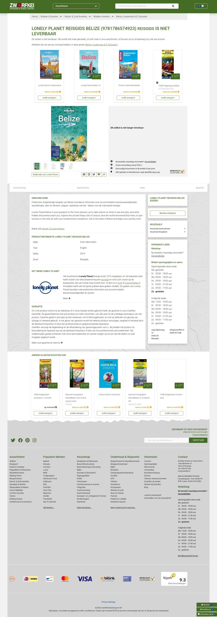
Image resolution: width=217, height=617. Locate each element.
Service (147, 476)
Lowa (45, 470)
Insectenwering (83, 490)
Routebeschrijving (152, 473)
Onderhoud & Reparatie (125, 457)
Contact (147, 461)
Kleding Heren (15, 476)
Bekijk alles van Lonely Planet (45, 174)
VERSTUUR (198, 440)
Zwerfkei (47, 487)
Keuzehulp (83, 457)
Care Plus (47, 490)
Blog (146, 487)
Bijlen (79, 470)
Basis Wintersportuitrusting (88, 467)
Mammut (47, 493)
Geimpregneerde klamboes (122, 473)
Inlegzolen (81, 487)
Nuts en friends (117, 493)
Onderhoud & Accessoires (21, 502)
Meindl (46, 461)
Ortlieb (46, 496)
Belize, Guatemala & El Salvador (101, 44)
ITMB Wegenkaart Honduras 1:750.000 (42, 396)
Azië (120, 283)
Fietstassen (82, 481)
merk (142, 187)
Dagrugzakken (83, 476)
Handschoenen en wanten (88, 484)
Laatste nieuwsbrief (152, 495)
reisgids (105, 279)
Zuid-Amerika (132, 283)
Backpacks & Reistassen (87, 461)
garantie (200, 187)
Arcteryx (46, 467)
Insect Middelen (16, 490)
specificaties (83, 187)
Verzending (149, 470)
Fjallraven (47, 481)
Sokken (13, 461)
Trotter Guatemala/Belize (129, 85)
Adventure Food (50, 478)
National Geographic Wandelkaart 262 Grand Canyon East (77, 399)
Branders (114, 470)
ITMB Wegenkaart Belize (168, 87)
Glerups (46, 464)
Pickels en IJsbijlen (118, 499)
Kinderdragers (83, 499)
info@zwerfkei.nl (177, 330)
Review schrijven (168, 213)
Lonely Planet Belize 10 (90, 85)
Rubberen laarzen (118, 502)
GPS (112, 478)
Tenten (12, 496)
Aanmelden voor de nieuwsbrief (157, 498)
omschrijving (19, 187)
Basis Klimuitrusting (85, 464)
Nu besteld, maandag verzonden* (136, 162)
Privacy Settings (108, 602)
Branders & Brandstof (86, 473)
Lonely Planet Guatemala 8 (49, 85)
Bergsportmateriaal (119, 464)
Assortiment (76, 6)
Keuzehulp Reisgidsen (158, 232)
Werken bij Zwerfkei (152, 484)
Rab (45, 484)
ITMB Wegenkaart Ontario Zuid (171, 396)
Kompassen (116, 487)
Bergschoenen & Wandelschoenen (125, 461)
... (60, 16)
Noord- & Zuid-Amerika (53, 228)
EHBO (79, 478)
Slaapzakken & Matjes (19, 487)
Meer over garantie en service (47, 342)
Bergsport (14, 464)
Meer (66, 298)
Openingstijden (150, 464)
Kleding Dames (16, 499)
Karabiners (115, 484)
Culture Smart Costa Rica (109, 394)
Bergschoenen (16, 478)
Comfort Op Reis (17, 493)
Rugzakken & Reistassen (20, 470)
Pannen (114, 496)
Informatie (150, 457)
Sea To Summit (49, 502)
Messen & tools (117, 490)
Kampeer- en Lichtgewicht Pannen (91, 496)
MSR (45, 473)
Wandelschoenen (17, 473)
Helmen (114, 481)
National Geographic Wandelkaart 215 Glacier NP (140, 399)
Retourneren (149, 467)
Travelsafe (47, 499)
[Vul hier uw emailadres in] (166, 440)
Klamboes (81, 502)
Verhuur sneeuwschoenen (155, 478)
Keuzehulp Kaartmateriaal (160, 229)
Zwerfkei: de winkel (152, 481)
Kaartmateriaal (83, 493)
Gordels (114, 476)
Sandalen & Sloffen (18, 484)
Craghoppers (48, 476)
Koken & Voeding (17, 467)
